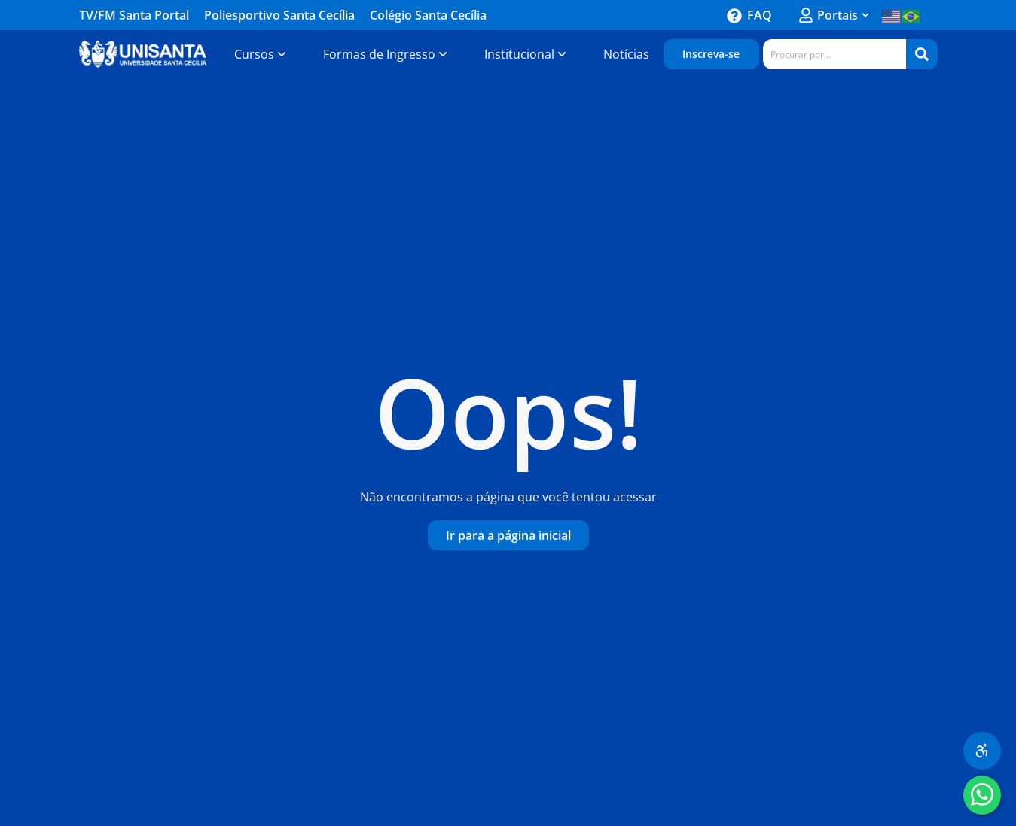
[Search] (922, 54)
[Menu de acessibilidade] (982, 751)
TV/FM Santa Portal (134, 15)
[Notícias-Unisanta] (626, 54)
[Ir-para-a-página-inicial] (508, 535)
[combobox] (834, 54)
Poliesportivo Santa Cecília (279, 15)
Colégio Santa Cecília (428, 15)
